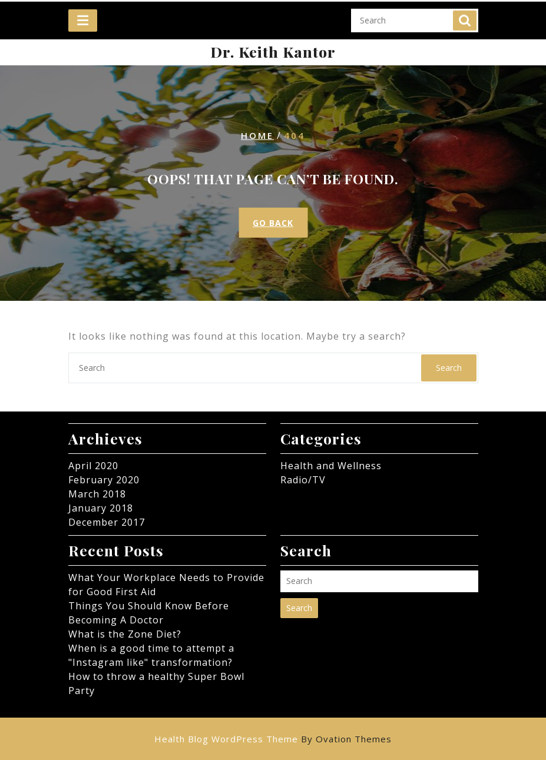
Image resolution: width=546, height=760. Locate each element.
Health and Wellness (331, 465)
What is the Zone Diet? (124, 634)
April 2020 (93, 465)
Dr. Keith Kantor (273, 51)
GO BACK (273, 222)
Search (464, 14)
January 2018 (100, 508)
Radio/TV (303, 479)
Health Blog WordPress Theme (273, 739)
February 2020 (104, 479)
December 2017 (106, 522)
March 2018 (97, 493)
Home (257, 135)
